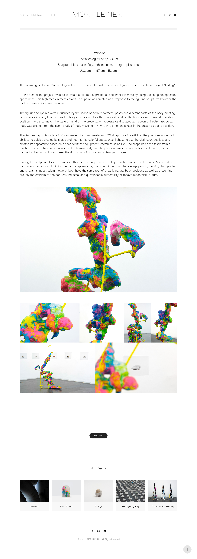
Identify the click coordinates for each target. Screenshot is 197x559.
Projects (24, 15)
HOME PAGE (98, 435)
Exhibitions (36, 15)
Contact (51, 15)
